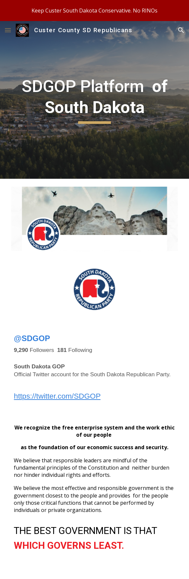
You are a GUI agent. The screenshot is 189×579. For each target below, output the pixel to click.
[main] (94, 100)
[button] (8, 30)
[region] (94, 10)
